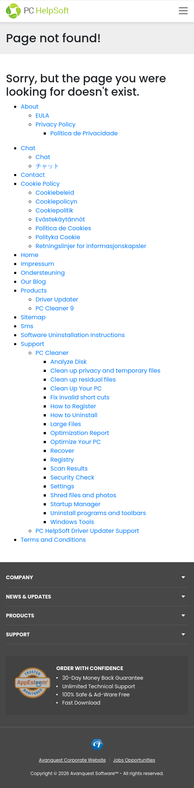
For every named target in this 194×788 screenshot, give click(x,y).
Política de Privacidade (84, 133)
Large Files (65, 424)
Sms (27, 326)
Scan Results (69, 468)
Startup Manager (75, 504)
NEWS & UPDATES (28, 596)
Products (34, 290)
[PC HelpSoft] (37, 11)
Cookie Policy (40, 183)
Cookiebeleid (55, 192)
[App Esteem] (32, 682)
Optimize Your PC (75, 442)
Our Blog (33, 281)
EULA (42, 115)
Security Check (72, 477)
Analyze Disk (68, 361)
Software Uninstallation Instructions (73, 335)
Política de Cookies (63, 228)
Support (32, 344)
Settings (62, 486)
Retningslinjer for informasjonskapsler (91, 246)
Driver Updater (57, 299)
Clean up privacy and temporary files (105, 370)
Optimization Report (79, 433)
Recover (62, 450)
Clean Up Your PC (76, 388)
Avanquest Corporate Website (72, 760)
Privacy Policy (56, 124)
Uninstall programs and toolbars (98, 513)
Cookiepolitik (54, 210)
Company (19, 577)
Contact (33, 175)
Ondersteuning (43, 272)
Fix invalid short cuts (80, 397)
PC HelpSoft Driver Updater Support (87, 531)
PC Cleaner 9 (55, 308)
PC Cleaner (52, 353)
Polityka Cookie (58, 237)
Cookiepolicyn (56, 201)
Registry (62, 459)
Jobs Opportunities (134, 760)
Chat (28, 148)
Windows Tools (72, 522)
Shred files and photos (83, 495)
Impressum (37, 264)
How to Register (73, 406)
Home (30, 255)
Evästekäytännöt (60, 219)
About (30, 106)
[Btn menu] (183, 10)
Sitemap (33, 317)
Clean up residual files (83, 379)
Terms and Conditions (53, 539)
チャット (47, 166)
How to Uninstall (73, 415)
